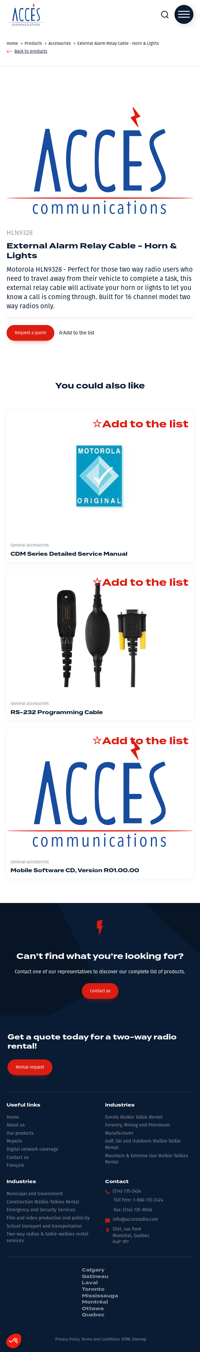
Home (13, 1117)
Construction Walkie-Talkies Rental (43, 1202)
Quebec (93, 1315)
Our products (20, 1133)
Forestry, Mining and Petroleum (137, 1125)
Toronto (93, 1289)
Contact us (18, 1157)
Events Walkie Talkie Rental (133, 1117)
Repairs (14, 1141)
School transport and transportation (44, 1226)
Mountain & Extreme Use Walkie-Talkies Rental (146, 1159)
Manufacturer (119, 1133)
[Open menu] (183, 14)
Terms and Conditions (101, 1339)
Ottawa (93, 1309)
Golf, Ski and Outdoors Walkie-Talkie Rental (143, 1144)
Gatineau (95, 1276)
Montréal (95, 1302)
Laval (90, 1283)
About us (16, 1125)
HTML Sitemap (133, 1339)
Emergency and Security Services (41, 1210)
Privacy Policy (67, 1339)
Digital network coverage (32, 1149)
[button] (30, 333)
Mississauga (100, 1296)
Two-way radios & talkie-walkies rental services (47, 1237)
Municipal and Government (35, 1194)
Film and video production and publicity (48, 1218)
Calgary (93, 1270)
